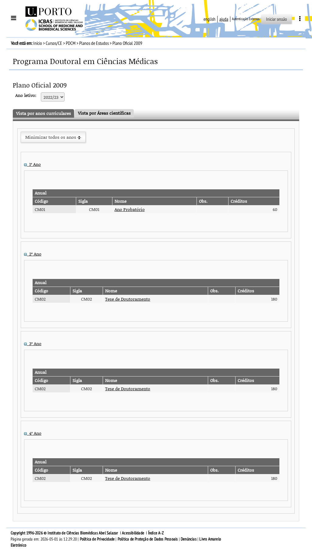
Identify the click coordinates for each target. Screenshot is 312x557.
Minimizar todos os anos (53, 137)
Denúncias (189, 539)
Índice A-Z (156, 533)
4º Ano (32, 433)
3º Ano (32, 343)
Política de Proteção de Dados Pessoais (148, 539)
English (209, 19)
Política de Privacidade (97, 539)
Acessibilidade (133, 533)
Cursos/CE (54, 43)
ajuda (223, 19)
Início (37, 43)
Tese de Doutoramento (127, 299)
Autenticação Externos (246, 19)
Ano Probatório (130, 209)
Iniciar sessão (276, 19)
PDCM (71, 43)
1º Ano (32, 164)
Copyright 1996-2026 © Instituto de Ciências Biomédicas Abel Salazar (65, 533)
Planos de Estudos (94, 43)
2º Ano (32, 254)
